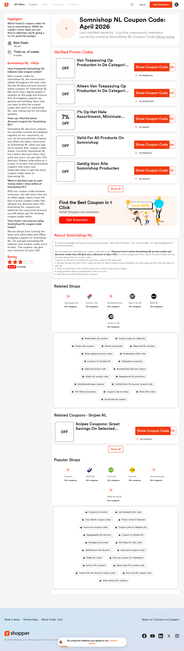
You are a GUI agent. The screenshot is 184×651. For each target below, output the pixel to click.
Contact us (161, 619)
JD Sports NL (113, 323)
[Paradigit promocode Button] (97, 542)
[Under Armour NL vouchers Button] (114, 580)
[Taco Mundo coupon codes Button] (96, 519)
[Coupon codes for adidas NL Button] (131, 338)
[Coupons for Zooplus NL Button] (98, 361)
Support (174, 619)
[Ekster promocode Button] (112, 346)
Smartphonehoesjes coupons (91, 384)
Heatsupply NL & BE (73, 303)
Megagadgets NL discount (99, 535)
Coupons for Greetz (98, 512)
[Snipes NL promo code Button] (94, 369)
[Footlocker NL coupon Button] (114, 399)
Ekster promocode (113, 346)
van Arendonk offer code (129, 512)
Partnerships (30, 619)
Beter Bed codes (147, 392)
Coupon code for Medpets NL (132, 527)
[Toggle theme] (176, 4)
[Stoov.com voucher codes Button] (94, 527)
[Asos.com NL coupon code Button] (137, 573)
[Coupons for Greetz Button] (97, 512)
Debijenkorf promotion (132, 361)
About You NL (135, 303)
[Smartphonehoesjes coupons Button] (90, 384)
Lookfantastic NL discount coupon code (134, 384)
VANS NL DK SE (114, 497)
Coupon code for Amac (118, 392)
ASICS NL (90, 477)
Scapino (68, 477)
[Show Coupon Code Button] (152, 67)
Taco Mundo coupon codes (98, 520)
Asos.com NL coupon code (138, 573)
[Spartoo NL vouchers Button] (94, 565)
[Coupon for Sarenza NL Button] (131, 535)
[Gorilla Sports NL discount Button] (96, 550)
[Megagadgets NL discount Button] (98, 535)
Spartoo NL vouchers (96, 565)
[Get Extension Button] (77, 220)
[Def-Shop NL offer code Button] (129, 542)
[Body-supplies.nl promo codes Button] (97, 354)
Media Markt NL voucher (96, 339)
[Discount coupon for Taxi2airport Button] (127, 558)
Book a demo (12, 619)
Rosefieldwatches (115, 303)
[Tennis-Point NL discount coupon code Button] (96, 573)
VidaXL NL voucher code (96, 377)
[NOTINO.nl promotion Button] (84, 392)
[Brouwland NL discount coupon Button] (130, 369)
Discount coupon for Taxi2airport (128, 558)
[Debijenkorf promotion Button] (131, 361)
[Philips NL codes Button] (93, 558)
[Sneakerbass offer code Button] (133, 354)
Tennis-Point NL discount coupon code (97, 573)
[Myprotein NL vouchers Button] (142, 346)
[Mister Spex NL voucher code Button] (129, 565)
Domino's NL (92, 303)
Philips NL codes (94, 558)
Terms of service (53, 640)
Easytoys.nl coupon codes (133, 550)
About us (147, 619)
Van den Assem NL (158, 477)
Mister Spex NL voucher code (130, 565)
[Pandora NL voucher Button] (83, 346)
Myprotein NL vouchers (144, 346)
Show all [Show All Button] (116, 189)
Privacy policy (36, 640)
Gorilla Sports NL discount (97, 550)
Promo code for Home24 (133, 520)
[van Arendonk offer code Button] (129, 512)
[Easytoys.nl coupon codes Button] (131, 550)
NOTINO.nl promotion (85, 392)
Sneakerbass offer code (134, 354)
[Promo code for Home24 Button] (132, 519)
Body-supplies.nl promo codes (98, 354)
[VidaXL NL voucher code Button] (95, 376)
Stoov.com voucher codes (95, 527)
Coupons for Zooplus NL (99, 361)
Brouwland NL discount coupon (131, 369)
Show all (116, 449)
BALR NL (154, 303)
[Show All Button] (115, 449)
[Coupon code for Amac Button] (116, 392)
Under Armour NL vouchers (115, 581)
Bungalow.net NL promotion (132, 377)
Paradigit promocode (98, 543)
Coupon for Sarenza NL (133, 535)
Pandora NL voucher (84, 346)
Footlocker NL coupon (115, 399)
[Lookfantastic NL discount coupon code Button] (132, 384)
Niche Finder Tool (51, 619)
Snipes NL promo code (95, 369)
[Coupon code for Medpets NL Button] (131, 527)
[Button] (142, 4)
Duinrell (132, 477)
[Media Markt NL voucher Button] (95, 338)
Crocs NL (111, 477)
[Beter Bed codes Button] (146, 392)
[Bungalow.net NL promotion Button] (130, 376)
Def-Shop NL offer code (130, 543)
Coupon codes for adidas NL (132, 339)
